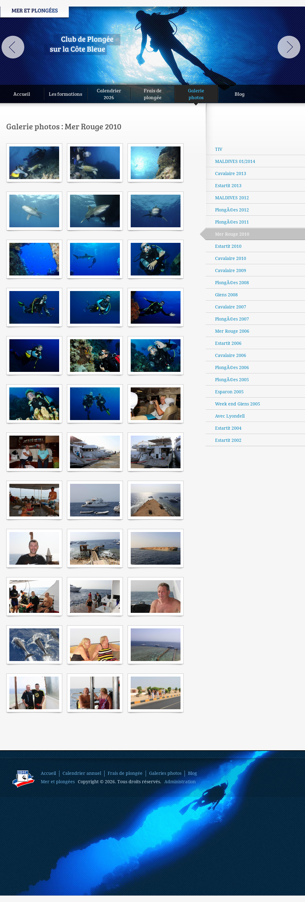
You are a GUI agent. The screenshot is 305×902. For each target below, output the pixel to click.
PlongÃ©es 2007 (232, 319)
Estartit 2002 (228, 440)
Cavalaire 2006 (230, 355)
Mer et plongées (58, 781)
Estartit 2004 (228, 428)
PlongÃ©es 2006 (232, 367)
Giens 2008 (226, 294)
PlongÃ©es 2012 (232, 209)
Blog (240, 93)
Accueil (21, 93)
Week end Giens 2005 (237, 403)
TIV (218, 149)
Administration (180, 781)
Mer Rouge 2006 (232, 331)
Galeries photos (165, 773)
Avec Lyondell (230, 416)
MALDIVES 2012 (232, 197)
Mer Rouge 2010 (227, 234)
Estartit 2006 (228, 343)
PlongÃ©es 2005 (232, 379)
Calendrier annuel (82, 773)
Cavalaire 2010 (230, 258)
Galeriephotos (196, 95)
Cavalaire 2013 (230, 173)
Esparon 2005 (229, 391)
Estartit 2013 (228, 185)
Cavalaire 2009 (230, 270)
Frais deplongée (153, 93)
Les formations (65, 93)
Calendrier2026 (109, 93)
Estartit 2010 (228, 246)
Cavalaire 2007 (230, 306)
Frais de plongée (125, 773)
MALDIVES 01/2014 (235, 161)
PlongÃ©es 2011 (232, 222)
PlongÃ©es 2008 (232, 282)
